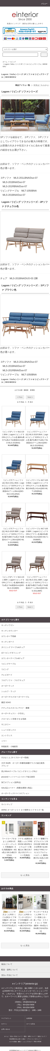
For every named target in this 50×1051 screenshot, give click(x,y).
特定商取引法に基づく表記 (17, 1039)
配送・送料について (30, 1036)
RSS (35, 1041)
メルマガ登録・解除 (15, 1041)
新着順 (32, 390)
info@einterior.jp (29, 1002)
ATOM (39, 1041)
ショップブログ (27, 1041)
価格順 (26, 390)
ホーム (5, 62)
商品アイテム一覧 (22, 85)
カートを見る (30, 1024)
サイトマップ (6, 804)
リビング (13, 62)
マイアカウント (6, 1018)
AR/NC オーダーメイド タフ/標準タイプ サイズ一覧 (22, 810)
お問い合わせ (5, 1029)
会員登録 (29, 1018)
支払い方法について (16, 1036)
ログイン (4, 1024)
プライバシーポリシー (33, 1039)
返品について (41, 1036)
